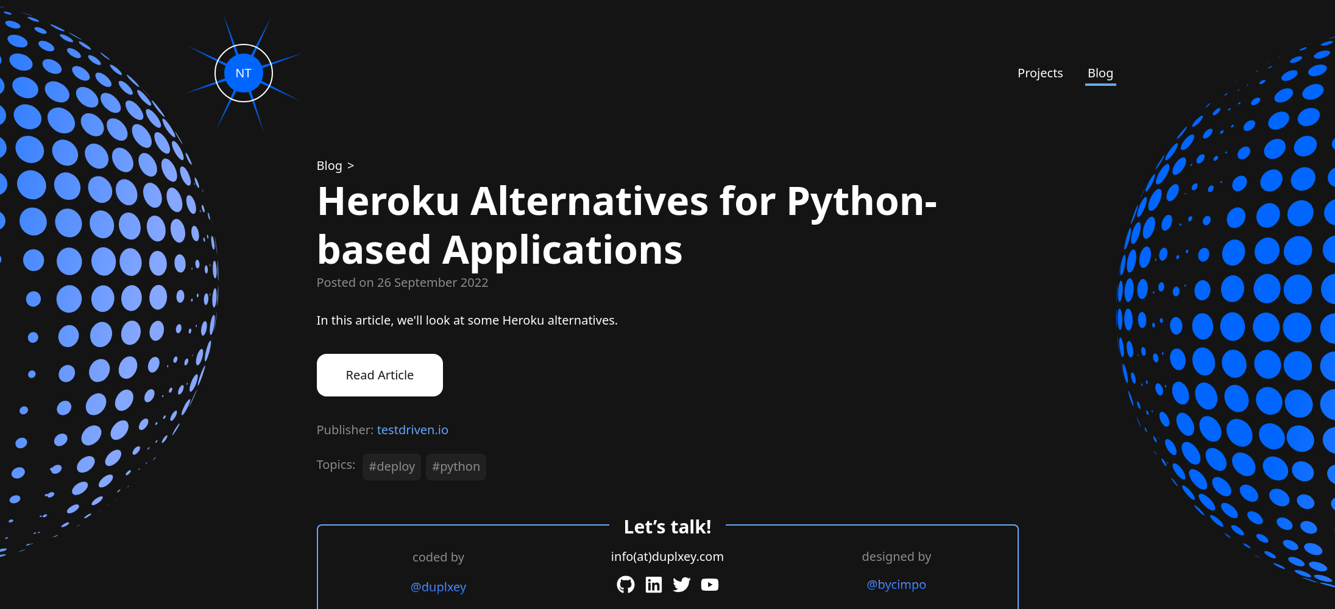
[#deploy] (394, 469)
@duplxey (438, 587)
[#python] (458, 469)
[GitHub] (626, 585)
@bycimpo (897, 584)
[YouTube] (710, 585)
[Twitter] (682, 585)
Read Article (380, 375)
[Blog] (331, 165)
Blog (1101, 73)
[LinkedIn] (654, 585)
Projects (1040, 73)
